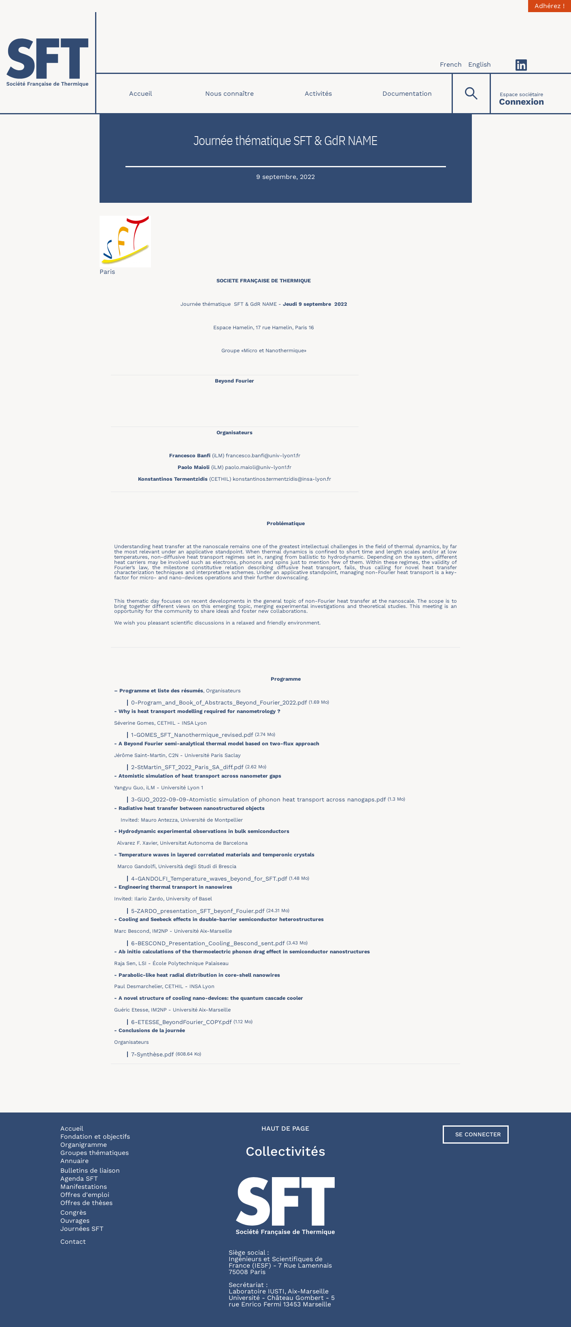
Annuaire (74, 1161)
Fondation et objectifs (95, 1136)
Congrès (73, 1212)
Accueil (140, 93)
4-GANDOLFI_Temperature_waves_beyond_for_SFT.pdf (209, 878)
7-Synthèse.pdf (152, 1054)
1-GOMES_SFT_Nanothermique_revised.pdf (192, 735)
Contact (73, 1241)
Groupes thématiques (94, 1153)
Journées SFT (82, 1228)
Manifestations (83, 1186)
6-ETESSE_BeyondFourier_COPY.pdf (181, 1022)
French (451, 64)
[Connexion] (521, 93)
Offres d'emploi (84, 1195)
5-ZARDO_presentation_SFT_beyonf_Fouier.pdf (198, 911)
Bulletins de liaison (90, 1170)
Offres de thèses (86, 1203)
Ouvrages (74, 1220)
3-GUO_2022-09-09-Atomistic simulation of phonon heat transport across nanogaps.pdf (258, 799)
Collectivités (285, 1151)
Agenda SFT (79, 1178)
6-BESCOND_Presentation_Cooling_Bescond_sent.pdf (208, 943)
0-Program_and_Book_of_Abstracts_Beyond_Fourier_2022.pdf (219, 702)
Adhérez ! (550, 6)
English (479, 64)
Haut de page (285, 1128)
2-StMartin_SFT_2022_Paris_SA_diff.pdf (187, 767)
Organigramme (83, 1144)
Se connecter (478, 1134)
